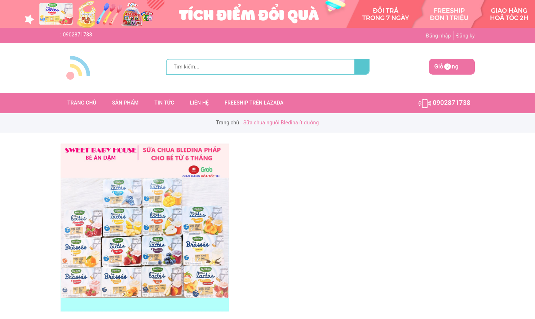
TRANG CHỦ (81, 103)
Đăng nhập (438, 36)
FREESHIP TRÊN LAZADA (254, 103)
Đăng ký (465, 36)
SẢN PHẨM (125, 103)
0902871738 (77, 34)
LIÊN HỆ (199, 103)
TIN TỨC (164, 103)
